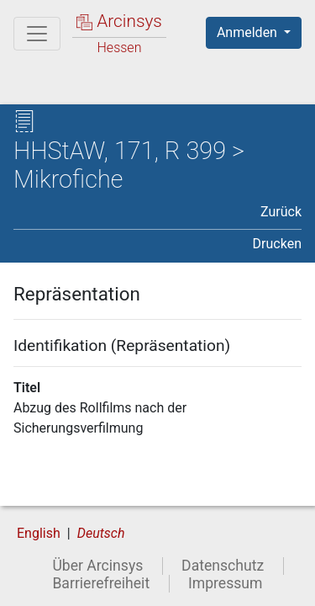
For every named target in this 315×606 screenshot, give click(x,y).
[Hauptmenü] (36, 33)
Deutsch (101, 533)
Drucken (277, 244)
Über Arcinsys (97, 565)
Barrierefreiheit (101, 583)
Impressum (225, 583)
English (38, 533)
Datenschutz (222, 565)
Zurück (281, 212)
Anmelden (249, 32)
